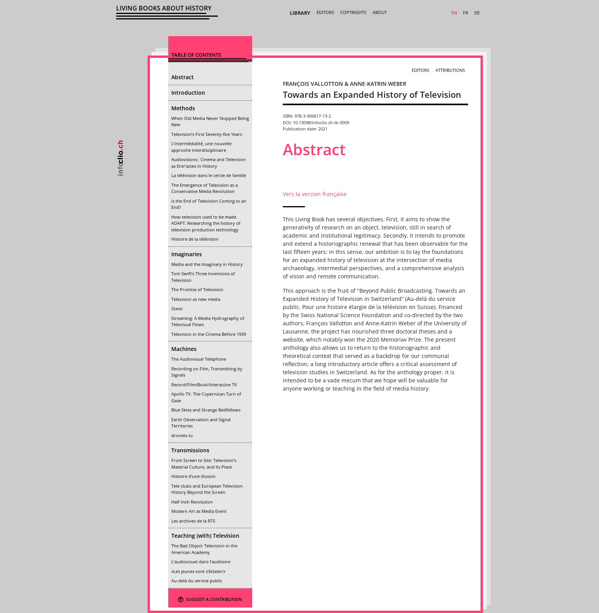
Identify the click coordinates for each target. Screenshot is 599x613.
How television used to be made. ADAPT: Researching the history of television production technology (205, 223)
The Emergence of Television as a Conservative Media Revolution (204, 188)
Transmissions (190, 450)
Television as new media (195, 299)
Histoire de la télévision (195, 239)
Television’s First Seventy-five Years (206, 134)
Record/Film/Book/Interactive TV (204, 384)
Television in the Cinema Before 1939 (208, 334)
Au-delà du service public (196, 580)
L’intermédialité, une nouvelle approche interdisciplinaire (201, 147)
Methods (183, 108)
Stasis (177, 308)
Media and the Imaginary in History (207, 264)
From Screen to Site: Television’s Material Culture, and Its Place (203, 463)
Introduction (188, 92)
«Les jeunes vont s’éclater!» (198, 571)
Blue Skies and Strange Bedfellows (205, 410)
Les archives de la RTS (193, 521)
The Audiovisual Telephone (198, 359)
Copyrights (353, 12)
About (380, 12)
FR (465, 13)
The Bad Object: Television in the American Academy (204, 549)
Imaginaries (186, 254)
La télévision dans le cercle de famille (208, 175)
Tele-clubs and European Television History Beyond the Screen (207, 489)
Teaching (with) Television (205, 535)
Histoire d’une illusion (193, 476)
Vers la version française (315, 194)
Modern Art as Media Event (198, 511)
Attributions (450, 70)
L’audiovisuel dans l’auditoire (200, 561)
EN (454, 13)
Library (300, 12)
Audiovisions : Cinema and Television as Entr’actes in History (208, 162)
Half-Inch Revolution (192, 502)
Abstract (182, 77)
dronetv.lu (182, 435)
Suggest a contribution (210, 599)
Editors (325, 12)
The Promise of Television (197, 289)
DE (477, 13)
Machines (184, 349)
